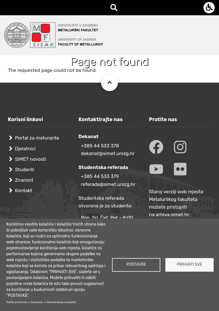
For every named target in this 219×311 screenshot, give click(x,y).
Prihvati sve (189, 264)
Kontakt (23, 190)
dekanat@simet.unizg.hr (108, 153)
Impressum (37, 302)
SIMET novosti (30, 159)
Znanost (24, 180)
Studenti (24, 169)
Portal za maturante (37, 138)
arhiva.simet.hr (172, 214)
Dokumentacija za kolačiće (61, 302)
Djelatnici (25, 148)
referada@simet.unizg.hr (108, 184)
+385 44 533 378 (100, 146)
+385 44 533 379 (100, 176)
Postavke (136, 264)
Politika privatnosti (16, 302)
